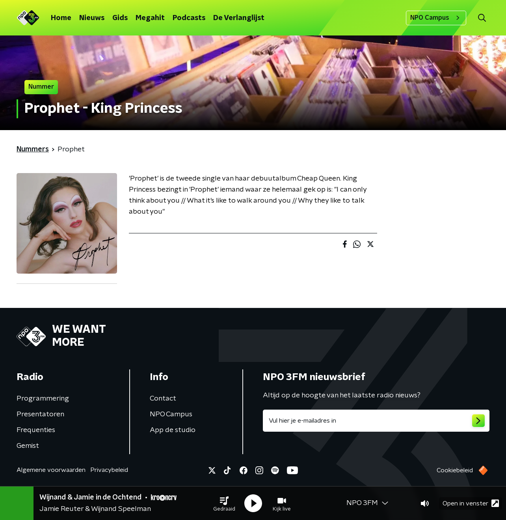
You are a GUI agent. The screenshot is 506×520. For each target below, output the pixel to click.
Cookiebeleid (455, 470)
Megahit (150, 18)
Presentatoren (40, 414)
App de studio (172, 430)
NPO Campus (436, 18)
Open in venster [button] (471, 503)
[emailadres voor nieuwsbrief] (376, 421)
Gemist (28, 445)
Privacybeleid (109, 470)
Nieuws (91, 18)
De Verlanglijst (238, 18)
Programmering (43, 398)
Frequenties (36, 430)
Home (61, 18)
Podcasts (189, 18)
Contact (163, 398)
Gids (120, 18)
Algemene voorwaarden (51, 470)
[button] (224, 503)
